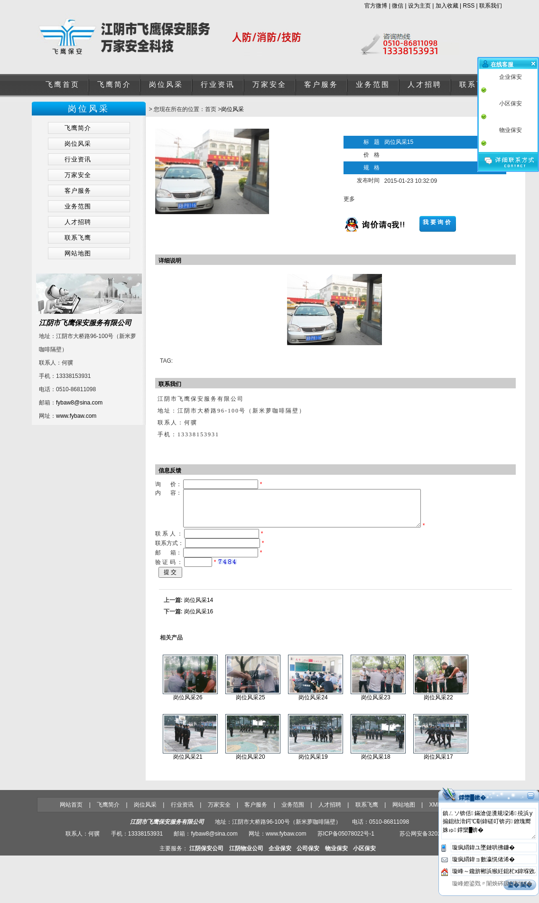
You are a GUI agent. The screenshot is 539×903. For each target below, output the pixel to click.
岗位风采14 (198, 607)
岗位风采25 (250, 704)
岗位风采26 (187, 704)
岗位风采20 (250, 764)
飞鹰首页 (63, 84)
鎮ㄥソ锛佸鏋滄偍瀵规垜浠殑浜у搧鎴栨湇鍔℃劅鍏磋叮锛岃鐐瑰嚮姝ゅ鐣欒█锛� (488, 831)
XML (435, 812)
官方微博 (375, 5)
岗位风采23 (375, 704)
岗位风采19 (312, 764)
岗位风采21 (187, 764)
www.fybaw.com (76, 416)
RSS (469, 5)
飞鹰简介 (114, 84)
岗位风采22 (438, 704)
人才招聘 (425, 84)
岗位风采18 (375, 764)
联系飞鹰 (476, 84)
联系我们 (490, 5)
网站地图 (403, 812)
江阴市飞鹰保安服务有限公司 (85, 323)
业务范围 (373, 84)
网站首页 (71, 812)
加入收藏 (447, 5)
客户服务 (321, 84)
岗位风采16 (198, 618)
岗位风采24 (312, 704)
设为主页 (419, 5)
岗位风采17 (438, 764)
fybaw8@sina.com (79, 402)
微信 (397, 5)
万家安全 (269, 84)
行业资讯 (218, 84)
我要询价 (437, 222)
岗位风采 (166, 84)
